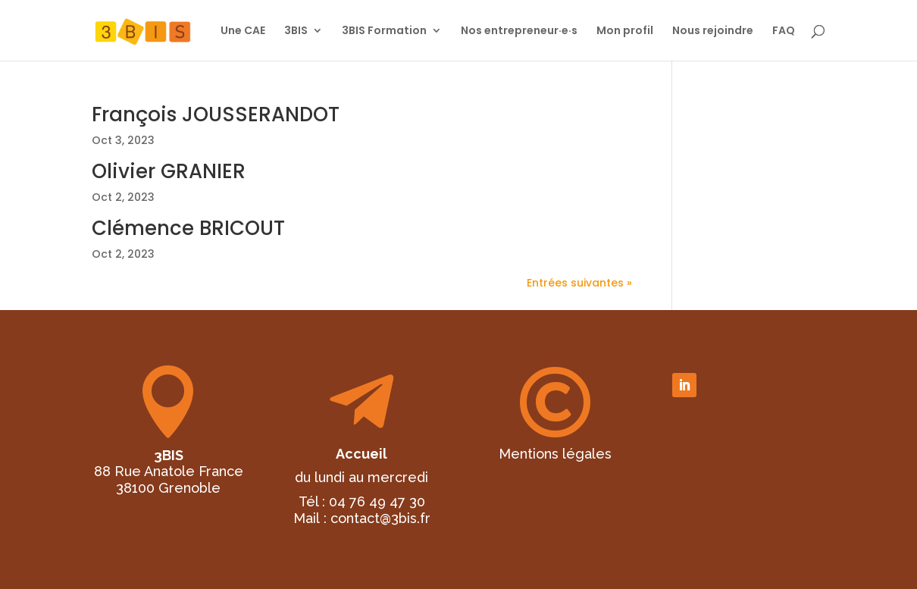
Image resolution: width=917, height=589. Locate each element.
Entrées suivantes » (579, 282)
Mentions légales (555, 454)
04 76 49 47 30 (377, 501)
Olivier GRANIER (169, 171)
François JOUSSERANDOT (216, 114)
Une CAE (243, 31)
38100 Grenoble (168, 488)
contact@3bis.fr (380, 518)
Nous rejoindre (712, 31)
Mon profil (624, 31)
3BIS (296, 31)
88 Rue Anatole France (168, 471)
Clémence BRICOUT (188, 228)
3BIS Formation (384, 31)
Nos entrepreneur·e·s (519, 31)
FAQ (783, 31)
